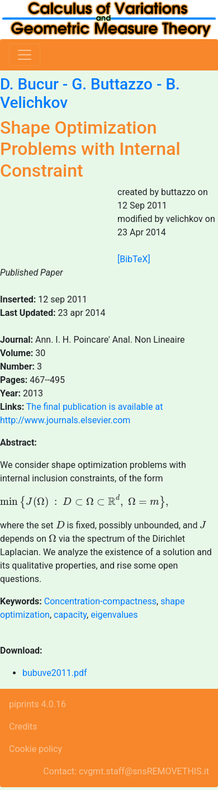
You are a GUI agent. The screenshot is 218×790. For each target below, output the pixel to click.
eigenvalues (114, 614)
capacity (70, 614)
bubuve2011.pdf (54, 673)
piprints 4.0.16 (37, 704)
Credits (23, 726)
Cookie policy (35, 749)
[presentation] (84, 502)
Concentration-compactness (100, 601)
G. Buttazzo (112, 84)
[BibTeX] (133, 259)
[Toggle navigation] (24, 55)
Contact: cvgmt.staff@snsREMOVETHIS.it (126, 771)
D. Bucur (29, 84)
